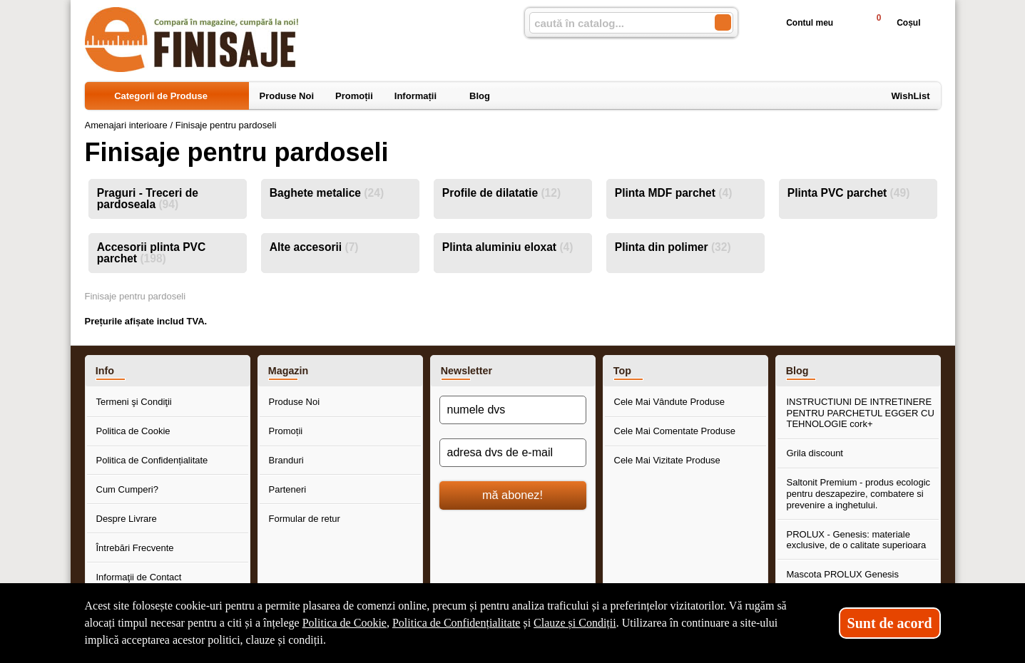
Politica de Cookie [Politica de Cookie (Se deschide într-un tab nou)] (344, 623)
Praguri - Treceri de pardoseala (147, 198)
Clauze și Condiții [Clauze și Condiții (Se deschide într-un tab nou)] (575, 623)
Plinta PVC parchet (848, 193)
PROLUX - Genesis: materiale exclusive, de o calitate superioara (857, 540)
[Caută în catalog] (723, 22)
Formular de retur (304, 518)
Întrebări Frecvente (135, 548)
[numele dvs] (512, 410)
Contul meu (798, 23)
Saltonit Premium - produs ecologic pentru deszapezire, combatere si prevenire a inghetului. (859, 493)
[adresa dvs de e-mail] (512, 452)
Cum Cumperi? (127, 489)
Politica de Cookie (133, 431)
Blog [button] (797, 370)
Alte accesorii (314, 247)
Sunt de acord (889, 623)
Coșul (892, 22)
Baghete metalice (327, 193)
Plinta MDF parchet (674, 193)
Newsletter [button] (466, 370)
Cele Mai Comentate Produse (675, 431)
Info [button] (105, 370)
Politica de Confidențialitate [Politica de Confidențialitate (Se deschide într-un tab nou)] (456, 623)
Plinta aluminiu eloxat (507, 247)
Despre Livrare (126, 518)
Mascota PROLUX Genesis (843, 574)
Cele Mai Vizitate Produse (667, 460)
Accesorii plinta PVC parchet (151, 252)
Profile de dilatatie (501, 193)
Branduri (286, 460)
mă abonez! (512, 494)
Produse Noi (294, 401)
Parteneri (288, 489)
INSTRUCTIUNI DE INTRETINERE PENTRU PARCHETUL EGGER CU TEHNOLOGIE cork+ (860, 412)
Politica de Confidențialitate (152, 460)
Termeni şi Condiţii (134, 401)
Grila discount (815, 453)
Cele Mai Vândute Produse (669, 401)
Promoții (286, 431)
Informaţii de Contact (139, 577)
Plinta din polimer (673, 247)
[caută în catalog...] (616, 23)
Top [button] (622, 370)
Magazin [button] (288, 370)
